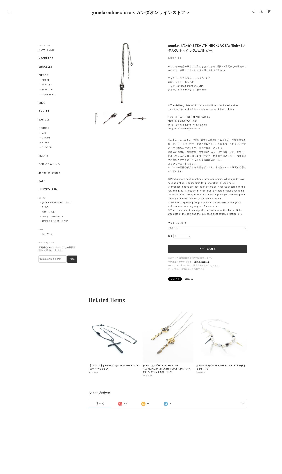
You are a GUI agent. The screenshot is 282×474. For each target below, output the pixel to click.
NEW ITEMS (46, 49)
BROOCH (47, 147)
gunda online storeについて (56, 202)
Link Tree (47, 234)
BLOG (45, 207)
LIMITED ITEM (48, 189)
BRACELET (45, 66)
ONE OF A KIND (49, 164)
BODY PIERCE (49, 94)
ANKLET (44, 111)
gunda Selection (49, 172)
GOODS (43, 128)
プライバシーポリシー (53, 216)
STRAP (45, 142)
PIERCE (43, 75)
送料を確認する (202, 261)
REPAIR (43, 155)
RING (42, 102)
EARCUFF (47, 84)
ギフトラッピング (177, 223)
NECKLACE (45, 58)
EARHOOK (47, 89)
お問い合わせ (48, 212)
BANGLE (44, 119)
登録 (72, 259)
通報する (189, 279)
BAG (44, 133)
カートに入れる (207, 249)
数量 (170, 236)
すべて (100, 403)
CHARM (46, 137)
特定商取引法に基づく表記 (55, 221)
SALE (41, 181)
